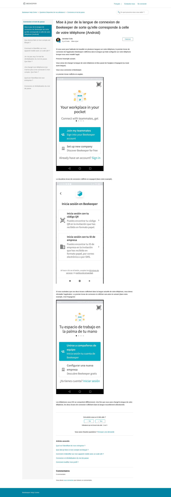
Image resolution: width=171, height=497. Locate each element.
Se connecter (142, 4)
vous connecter (68, 480)
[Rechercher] (132, 12)
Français (117, 4)
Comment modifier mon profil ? (67, 462)
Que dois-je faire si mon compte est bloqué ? (37, 41)
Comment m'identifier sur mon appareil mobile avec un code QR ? (37, 49)
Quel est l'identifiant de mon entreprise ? (34, 79)
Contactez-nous (129, 4)
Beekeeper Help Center (29, 12)
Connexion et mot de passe (76, 12)
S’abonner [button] (128, 39)
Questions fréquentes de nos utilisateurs (52, 12)
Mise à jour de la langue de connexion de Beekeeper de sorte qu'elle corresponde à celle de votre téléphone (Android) (37, 30)
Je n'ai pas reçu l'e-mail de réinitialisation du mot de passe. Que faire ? (35, 59)
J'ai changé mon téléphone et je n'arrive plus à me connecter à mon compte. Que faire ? (37, 69)
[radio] (89, 421)
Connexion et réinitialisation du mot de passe (37, 87)
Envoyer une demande (106, 432)
